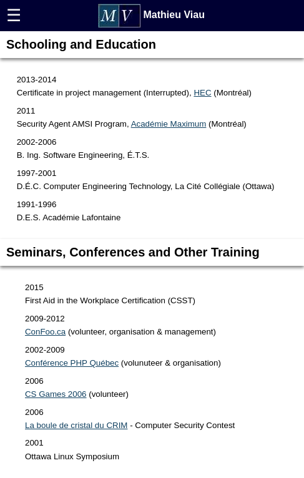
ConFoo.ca (45, 331)
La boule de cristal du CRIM (76, 425)
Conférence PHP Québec (72, 363)
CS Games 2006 (56, 394)
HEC (202, 92)
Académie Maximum (169, 124)
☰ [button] (13, 15)
